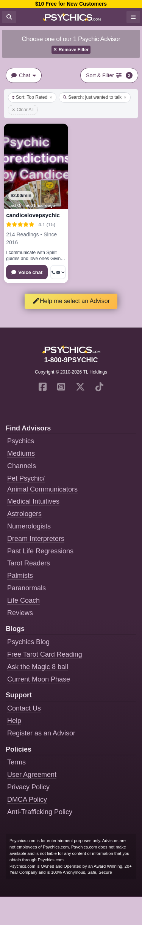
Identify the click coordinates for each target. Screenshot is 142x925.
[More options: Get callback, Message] (58, 272)
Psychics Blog (28, 642)
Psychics (20, 441)
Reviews (20, 613)
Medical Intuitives (33, 501)
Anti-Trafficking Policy (39, 812)
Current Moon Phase (38, 679)
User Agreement (31, 774)
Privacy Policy (28, 787)
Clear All (23, 109)
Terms (16, 762)
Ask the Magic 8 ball (37, 667)
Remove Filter (71, 49)
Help (14, 720)
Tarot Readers (28, 563)
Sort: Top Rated (32, 97)
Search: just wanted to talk (94, 97)
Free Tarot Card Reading (44, 654)
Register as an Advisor (41, 733)
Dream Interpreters (35, 538)
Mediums (21, 453)
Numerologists (29, 526)
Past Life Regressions (40, 551)
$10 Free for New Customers (71, 4)
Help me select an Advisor (71, 301)
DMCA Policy (27, 799)
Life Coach (23, 600)
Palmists (20, 575)
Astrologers (24, 514)
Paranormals (26, 588)
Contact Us (24, 708)
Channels (21, 466)
